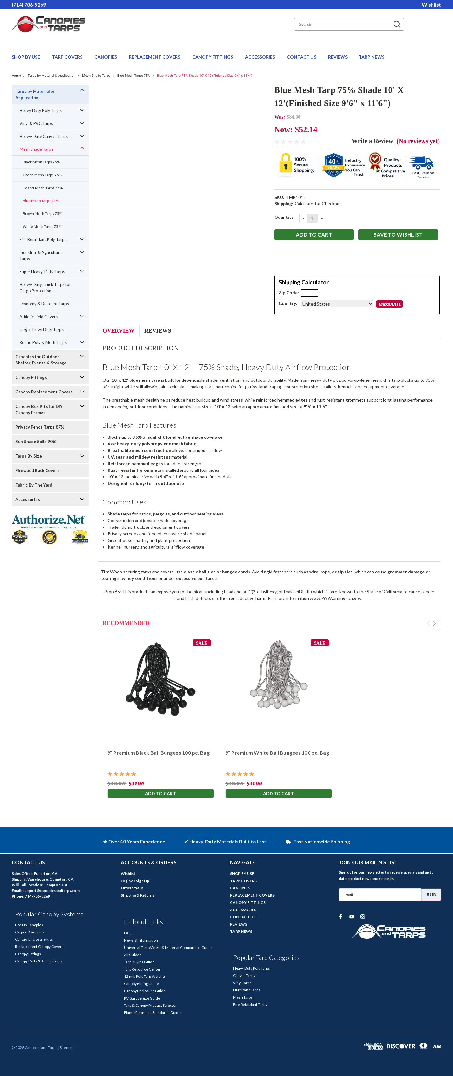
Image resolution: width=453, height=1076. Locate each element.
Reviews (157, 331)
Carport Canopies (29, 932)
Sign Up (142, 880)
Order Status (132, 888)
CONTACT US (302, 56)
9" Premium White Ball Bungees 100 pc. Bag (277, 753)
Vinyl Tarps (242, 982)
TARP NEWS (371, 56)
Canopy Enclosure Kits (34, 939)
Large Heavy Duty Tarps (42, 329)
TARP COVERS (67, 56)
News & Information (141, 940)
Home (16, 76)
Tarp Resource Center (142, 969)
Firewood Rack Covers (37, 470)
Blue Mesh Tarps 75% (133, 76)
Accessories (27, 499)
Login (126, 880)
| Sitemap (65, 1047)
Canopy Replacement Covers (44, 391)
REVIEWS (338, 56)
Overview (118, 331)
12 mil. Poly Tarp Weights (145, 976)
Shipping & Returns (137, 895)
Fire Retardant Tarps (250, 1004)
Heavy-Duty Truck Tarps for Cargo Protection (45, 287)
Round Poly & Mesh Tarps (43, 342)
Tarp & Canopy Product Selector (150, 1005)
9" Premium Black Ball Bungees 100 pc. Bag (158, 753)
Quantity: (284, 217)
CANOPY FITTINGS (213, 56)
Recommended (126, 623)
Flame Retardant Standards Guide (152, 1012)
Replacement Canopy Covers (39, 946)
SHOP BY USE (26, 56)
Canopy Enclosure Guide (144, 991)
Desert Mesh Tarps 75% (43, 187)
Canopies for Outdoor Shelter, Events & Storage (41, 359)
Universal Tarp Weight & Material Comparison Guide (168, 947)
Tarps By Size (28, 456)
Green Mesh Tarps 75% (42, 174)
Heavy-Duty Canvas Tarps (44, 136)
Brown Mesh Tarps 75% (42, 213)
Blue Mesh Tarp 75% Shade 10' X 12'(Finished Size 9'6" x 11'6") (204, 76)
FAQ (127, 933)
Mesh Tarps (243, 997)
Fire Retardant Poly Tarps (43, 239)
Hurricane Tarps (246, 990)
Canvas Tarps (244, 975)
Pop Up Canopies (29, 924)
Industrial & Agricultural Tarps (41, 255)
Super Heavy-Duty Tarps (42, 271)
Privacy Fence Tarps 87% (39, 427)
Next (435, 623)
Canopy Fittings (31, 377)
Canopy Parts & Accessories (38, 961)
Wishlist (431, 5)
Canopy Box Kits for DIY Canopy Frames (39, 409)
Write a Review (372, 141)
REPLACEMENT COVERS (155, 56)
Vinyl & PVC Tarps (36, 123)
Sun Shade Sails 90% (35, 441)
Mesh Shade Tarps (96, 76)
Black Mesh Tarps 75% (41, 162)
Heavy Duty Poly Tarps (41, 110)
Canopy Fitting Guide (141, 983)
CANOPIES (106, 56)
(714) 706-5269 (29, 5)
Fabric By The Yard (33, 484)
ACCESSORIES (260, 56)
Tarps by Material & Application (52, 76)
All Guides (132, 954)
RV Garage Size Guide (142, 998)
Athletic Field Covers (39, 316)
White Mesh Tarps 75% (42, 226)
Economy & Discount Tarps (44, 303)
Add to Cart (160, 794)
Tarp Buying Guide (139, 962)
